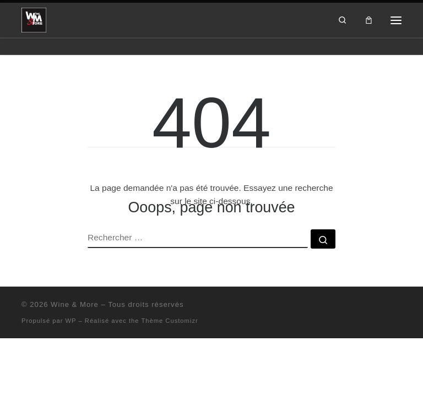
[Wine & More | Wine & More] (33, 19)
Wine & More (75, 304)
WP (71, 320)
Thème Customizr (169, 320)
